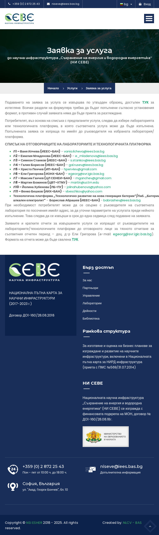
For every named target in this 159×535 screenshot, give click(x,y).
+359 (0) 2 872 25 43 (24, 4)
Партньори (90, 288)
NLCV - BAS (132, 522)
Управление (91, 295)
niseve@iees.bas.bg (63, 4)
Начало (53, 88)
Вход (145, 4)
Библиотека (91, 318)
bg (124, 4)
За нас (87, 280)
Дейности (89, 311)
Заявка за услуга (98, 88)
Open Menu (149, 18)
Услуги (72, 88)
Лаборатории (92, 303)
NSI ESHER (34, 522)
